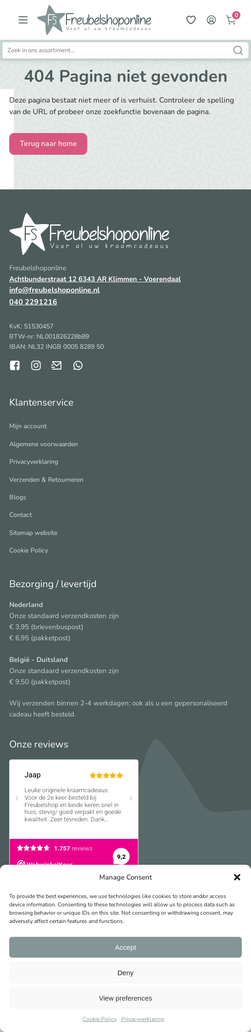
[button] (237, 877)
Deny (125, 973)
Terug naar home (48, 144)
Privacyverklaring (142, 1019)
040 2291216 (33, 302)
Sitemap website (33, 532)
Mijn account (28, 426)
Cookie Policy (100, 1019)
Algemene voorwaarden (43, 444)
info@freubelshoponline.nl (54, 290)
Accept (125, 947)
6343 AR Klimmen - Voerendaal (129, 279)
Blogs (17, 497)
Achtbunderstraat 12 (43, 279)
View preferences (125, 998)
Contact (20, 514)
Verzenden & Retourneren (46, 479)
